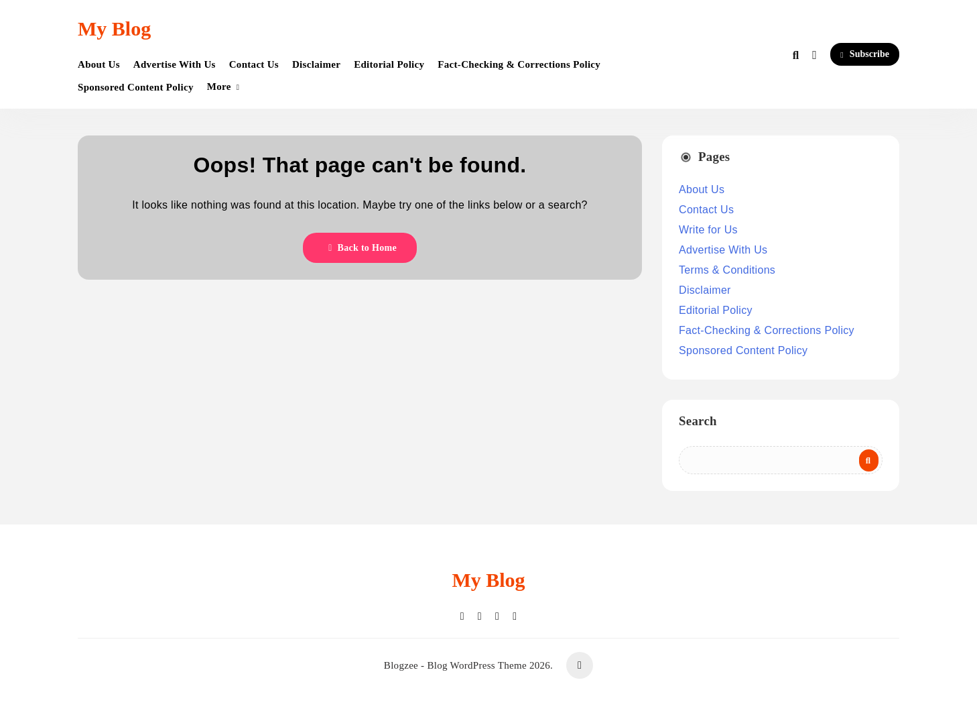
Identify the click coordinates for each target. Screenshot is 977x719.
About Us (99, 64)
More (219, 86)
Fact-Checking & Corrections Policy (519, 64)
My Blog (114, 28)
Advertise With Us (174, 64)
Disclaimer (316, 64)
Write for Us (708, 229)
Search (698, 421)
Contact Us (254, 64)
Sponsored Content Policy (136, 87)
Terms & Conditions (727, 270)
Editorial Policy (389, 64)
